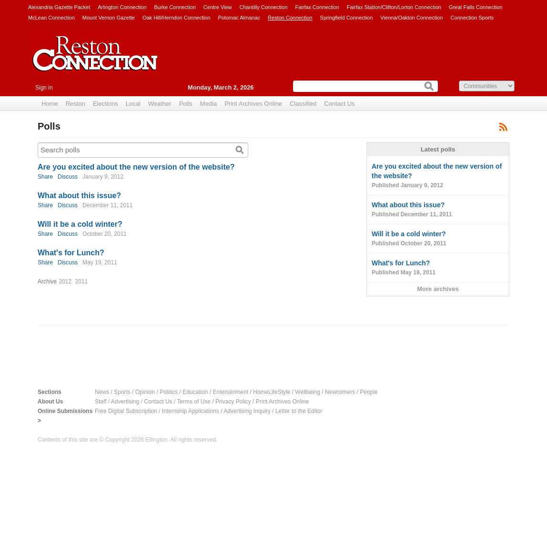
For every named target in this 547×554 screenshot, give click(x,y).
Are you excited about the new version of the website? (136, 167)
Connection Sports (472, 17)
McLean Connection (51, 17)
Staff (100, 401)
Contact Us (339, 103)
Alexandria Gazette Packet (59, 7)
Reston (75, 103)
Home (49, 103)
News (102, 392)
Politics (169, 392)
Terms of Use (194, 401)
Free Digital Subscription (126, 411)
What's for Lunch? (71, 253)
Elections (105, 103)
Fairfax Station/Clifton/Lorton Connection (394, 7)
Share (45, 176)
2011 (81, 281)
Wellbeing (307, 392)
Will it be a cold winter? (80, 224)
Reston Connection (290, 17)
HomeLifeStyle (271, 392)
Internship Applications (190, 411)
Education (195, 392)
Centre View (217, 7)
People (368, 392)
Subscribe (503, 126)
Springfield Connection (346, 17)
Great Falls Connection (476, 7)
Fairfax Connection (317, 7)
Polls (185, 103)
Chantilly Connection (264, 7)
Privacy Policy (233, 401)
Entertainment (231, 392)
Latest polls (438, 149)
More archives (437, 288)
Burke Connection (174, 7)
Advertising (125, 401)
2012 (65, 281)
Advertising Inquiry (247, 411)
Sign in (44, 87)
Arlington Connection (122, 7)
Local (133, 103)
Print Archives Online (253, 103)
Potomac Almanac (239, 17)
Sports (122, 392)
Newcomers (340, 392)
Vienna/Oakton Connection (411, 17)
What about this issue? (79, 195)
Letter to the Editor (299, 411)
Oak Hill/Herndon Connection (176, 17)
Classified (303, 103)
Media (208, 103)
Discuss (68, 176)
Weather (160, 103)
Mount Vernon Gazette (108, 17)
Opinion (145, 392)
